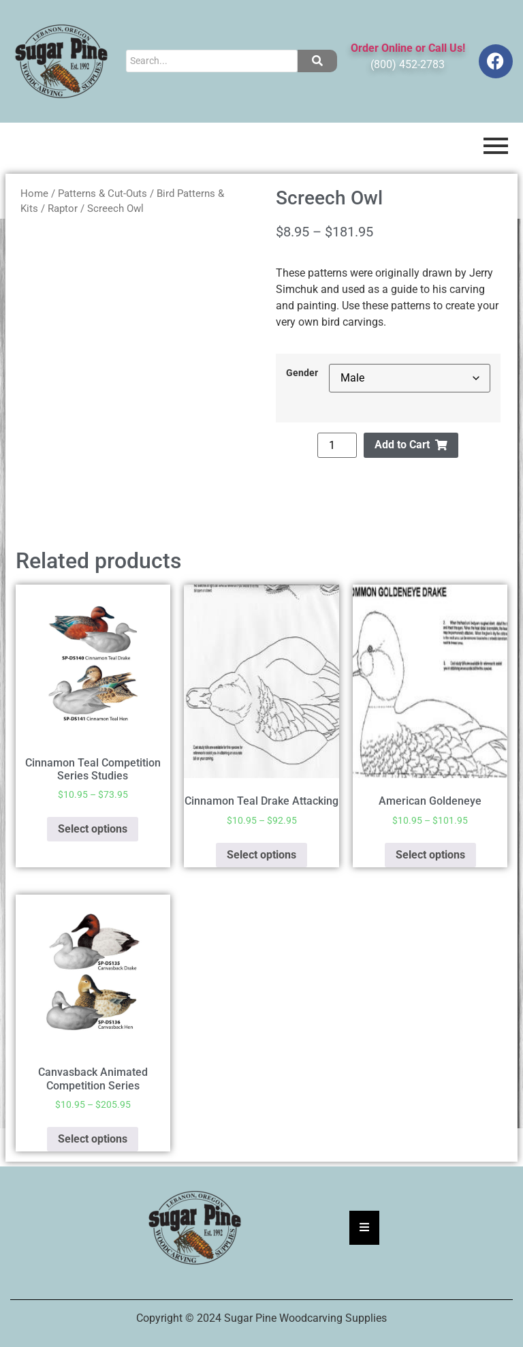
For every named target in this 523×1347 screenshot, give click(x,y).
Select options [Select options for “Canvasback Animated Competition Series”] (92, 1138)
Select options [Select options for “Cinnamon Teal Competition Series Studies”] (92, 828)
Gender (302, 373)
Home (34, 193)
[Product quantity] (337, 445)
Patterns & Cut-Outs (102, 193)
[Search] (212, 61)
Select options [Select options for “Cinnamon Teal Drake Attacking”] (261, 854)
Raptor (63, 208)
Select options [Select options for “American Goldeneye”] (430, 854)
